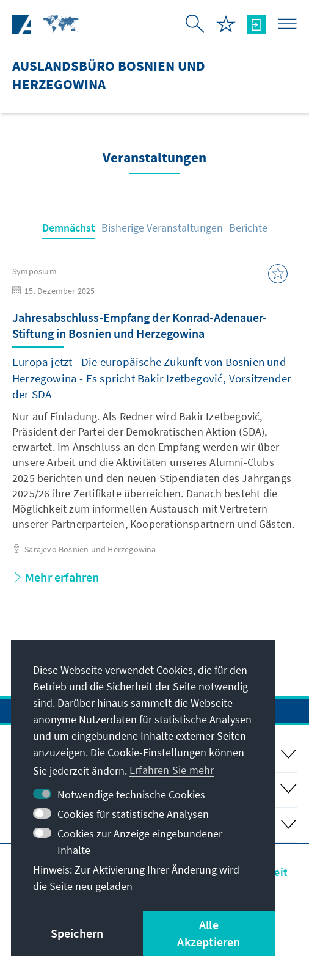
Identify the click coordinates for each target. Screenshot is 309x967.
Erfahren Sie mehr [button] (171, 770)
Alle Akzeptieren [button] (208, 933)
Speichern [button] (77, 933)
